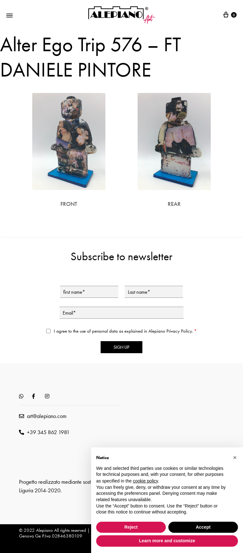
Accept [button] (203, 527)
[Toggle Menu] (9, 15)
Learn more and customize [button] (167, 540)
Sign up (121, 347)
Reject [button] (131, 527)
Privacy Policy (179, 331)
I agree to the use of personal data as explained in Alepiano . (125, 331)
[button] (235, 457)
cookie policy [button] (145, 480)
